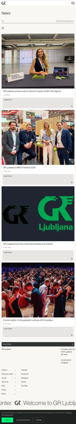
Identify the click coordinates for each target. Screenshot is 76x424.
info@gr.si (64, 363)
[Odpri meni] (72, 3)
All (3, 28)
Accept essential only (23, 420)
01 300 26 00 (66, 360)
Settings (39, 420)
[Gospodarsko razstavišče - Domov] (4, 3)
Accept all (7, 420)
